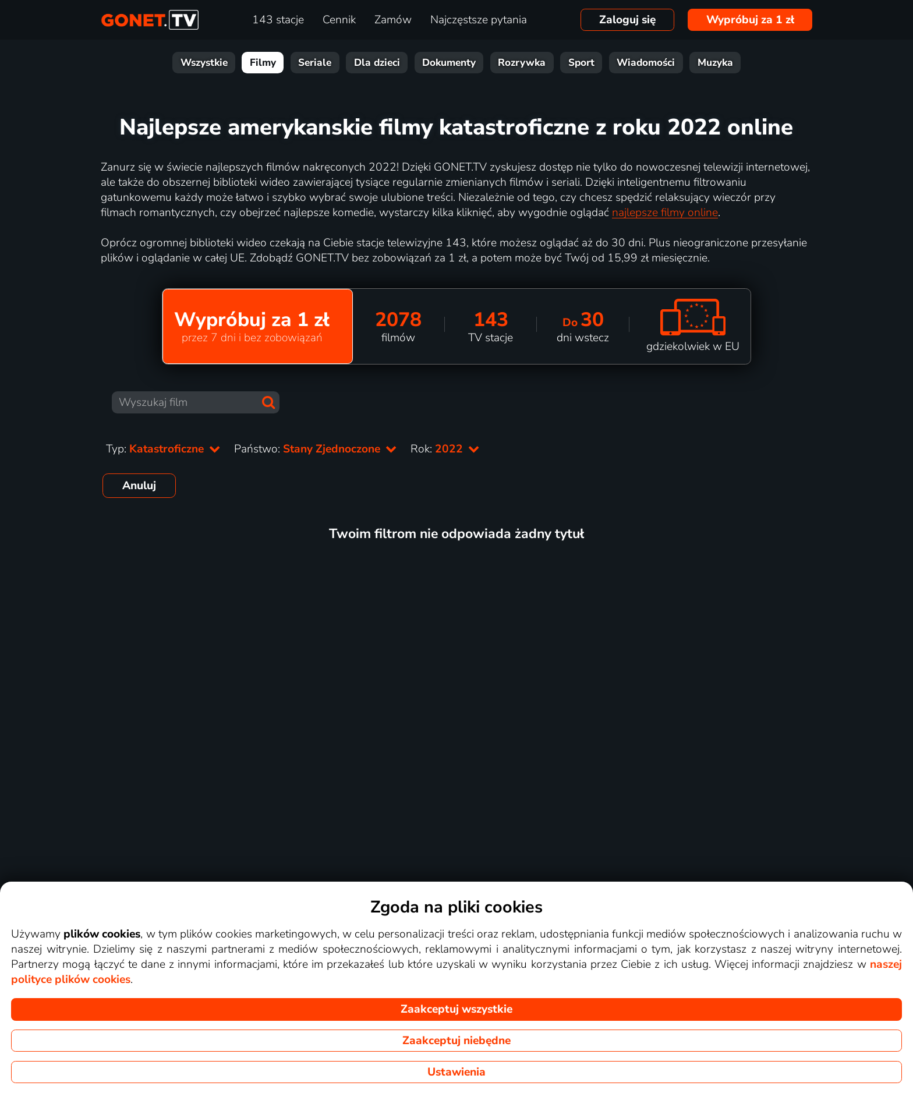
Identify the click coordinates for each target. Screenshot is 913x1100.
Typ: (163, 449)
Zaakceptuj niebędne (456, 1040)
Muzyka (715, 62)
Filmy (263, 62)
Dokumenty (449, 62)
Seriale (314, 62)
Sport (581, 62)
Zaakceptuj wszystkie (456, 1009)
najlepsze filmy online (665, 212)
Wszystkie (204, 62)
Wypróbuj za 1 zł (750, 19)
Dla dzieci (377, 62)
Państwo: (315, 449)
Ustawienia (456, 1072)
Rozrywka (522, 62)
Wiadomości (646, 62)
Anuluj (139, 485)
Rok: (445, 449)
